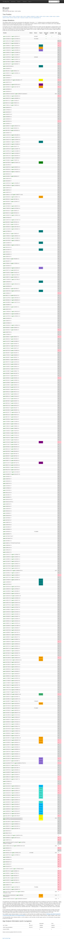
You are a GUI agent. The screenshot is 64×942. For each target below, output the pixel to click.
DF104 (11, 17)
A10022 (26, 17)
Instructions (13, 1)
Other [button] (30, 1)
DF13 (25, 16)
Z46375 (4, 17)
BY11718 (31, 17)
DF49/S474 (33, 16)
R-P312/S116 (5, 16)
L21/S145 (18, 16)
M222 (54, 16)
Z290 (14, 16)
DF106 (8, 17)
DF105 (15, 17)
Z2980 (37, 16)
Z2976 (41, 16)
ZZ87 (18, 17)
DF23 (44, 16)
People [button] (19, 1)
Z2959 (57, 16)
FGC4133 (22, 17)
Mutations (25, 1)
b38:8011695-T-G (37, 17)
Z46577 (10, 16)
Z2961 (47, 16)
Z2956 (51, 16)
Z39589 (28, 16)
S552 (22, 16)
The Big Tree (6, 1)
